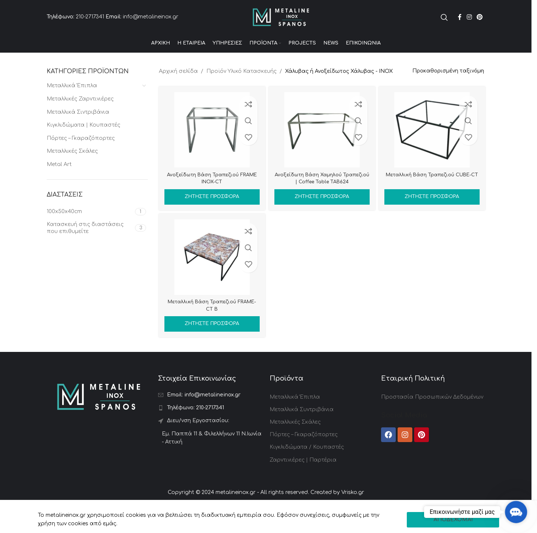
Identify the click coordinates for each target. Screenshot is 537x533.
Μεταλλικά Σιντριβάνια (78, 130)
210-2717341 (90, 26)
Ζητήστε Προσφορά (211, 214)
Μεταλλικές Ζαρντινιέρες (80, 117)
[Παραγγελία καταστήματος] (448, 89)
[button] (516, 512)
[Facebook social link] (459, 26)
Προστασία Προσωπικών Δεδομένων (432, 418)
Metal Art (59, 182)
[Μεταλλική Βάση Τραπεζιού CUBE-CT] (433, 148)
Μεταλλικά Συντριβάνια (302, 431)
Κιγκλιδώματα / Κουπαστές (307, 469)
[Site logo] (281, 26)
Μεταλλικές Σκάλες (72, 169)
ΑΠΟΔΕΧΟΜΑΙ (453, 519)
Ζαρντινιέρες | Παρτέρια (303, 481)
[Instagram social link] (469, 26)
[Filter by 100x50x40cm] (90, 229)
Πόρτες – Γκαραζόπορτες (81, 156)
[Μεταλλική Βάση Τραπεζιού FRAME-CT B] (210, 279)
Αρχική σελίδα (178, 89)
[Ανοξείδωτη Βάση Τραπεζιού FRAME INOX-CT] (210, 148)
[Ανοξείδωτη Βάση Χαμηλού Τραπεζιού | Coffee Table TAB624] (321, 148)
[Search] (444, 26)
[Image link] (99, 418)
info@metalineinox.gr (150, 26)
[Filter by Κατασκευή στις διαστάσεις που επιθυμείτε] (90, 246)
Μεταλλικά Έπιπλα (72, 103)
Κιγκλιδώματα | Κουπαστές (83, 143)
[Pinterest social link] (479, 26)
